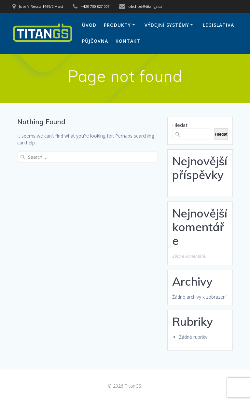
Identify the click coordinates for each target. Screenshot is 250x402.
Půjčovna (95, 41)
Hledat (180, 125)
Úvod (89, 25)
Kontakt (128, 41)
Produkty (117, 25)
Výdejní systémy (167, 25)
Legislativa (218, 25)
